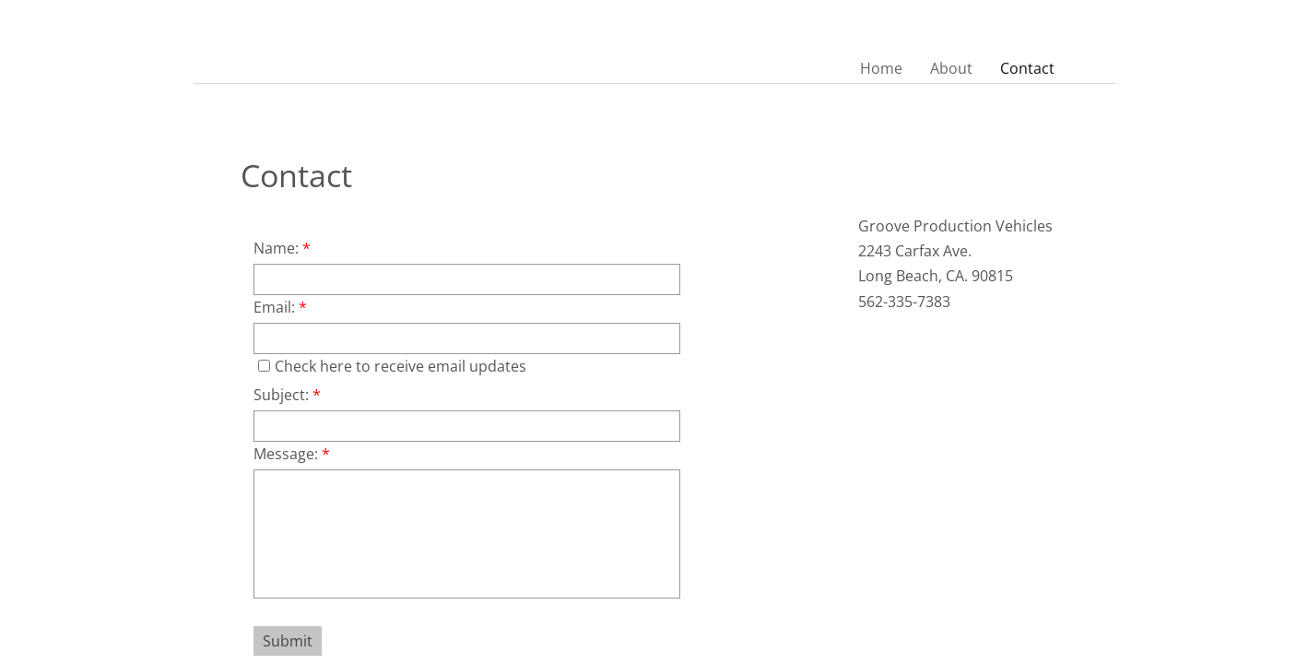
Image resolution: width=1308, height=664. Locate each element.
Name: (282, 248)
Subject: (287, 395)
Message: (291, 454)
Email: (280, 307)
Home (881, 68)
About (951, 68)
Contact (1027, 68)
